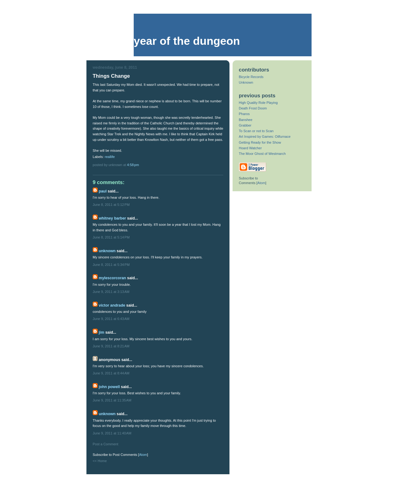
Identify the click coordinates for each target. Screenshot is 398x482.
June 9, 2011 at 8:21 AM (111, 346)
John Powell (109, 387)
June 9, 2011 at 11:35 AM (112, 400)
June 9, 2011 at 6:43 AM (111, 319)
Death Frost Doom (253, 108)
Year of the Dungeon (187, 41)
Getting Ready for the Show (260, 142)
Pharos (244, 114)
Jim (101, 332)
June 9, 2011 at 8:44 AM (111, 373)
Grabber (245, 125)
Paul (102, 191)
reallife (110, 157)
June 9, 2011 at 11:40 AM (112, 433)
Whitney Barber (112, 218)
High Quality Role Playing (258, 102)
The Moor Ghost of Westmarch (262, 153)
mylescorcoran (112, 278)
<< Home (100, 461)
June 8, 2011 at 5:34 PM (111, 264)
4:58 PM (133, 165)
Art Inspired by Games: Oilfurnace (264, 136)
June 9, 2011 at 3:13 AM (111, 292)
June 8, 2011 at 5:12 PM (111, 204)
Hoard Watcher (250, 148)
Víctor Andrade (112, 305)
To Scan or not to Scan (256, 131)
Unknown (107, 251)
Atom (143, 455)
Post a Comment (105, 444)
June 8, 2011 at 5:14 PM (111, 237)
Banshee (245, 120)
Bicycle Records (251, 77)
